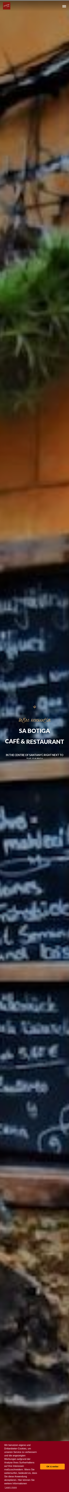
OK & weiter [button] (52, 1466)
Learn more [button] (11, 1487)
